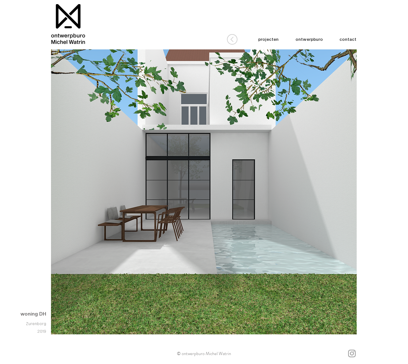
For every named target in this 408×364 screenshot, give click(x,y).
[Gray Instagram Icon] (352, 353)
